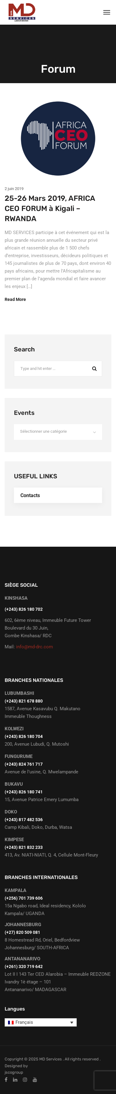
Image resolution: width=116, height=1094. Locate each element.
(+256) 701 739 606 (24, 898)
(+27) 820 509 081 (22, 932)
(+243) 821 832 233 (24, 847)
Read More (15, 299)
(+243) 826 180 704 (24, 736)
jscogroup (14, 1072)
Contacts (30, 495)
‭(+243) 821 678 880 (24, 701)
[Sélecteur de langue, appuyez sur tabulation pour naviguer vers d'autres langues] (41, 1022)
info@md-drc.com (34, 647)
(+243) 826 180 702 (24, 609)
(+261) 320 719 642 (24, 966)
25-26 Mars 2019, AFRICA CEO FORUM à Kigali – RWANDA (50, 208)
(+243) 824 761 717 (24, 764)
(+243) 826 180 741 (24, 791)
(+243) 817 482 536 (24, 819)
